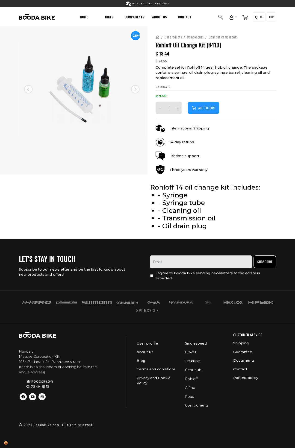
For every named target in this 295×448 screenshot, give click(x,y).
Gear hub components (223, 36)
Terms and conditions (156, 369)
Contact (184, 16)
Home (84, 16)
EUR (271, 17)
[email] (201, 261)
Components (134, 16)
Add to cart (203, 107)
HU (259, 17)
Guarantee (242, 352)
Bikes (109, 16)
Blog (141, 360)
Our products (173, 36)
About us (159, 16)
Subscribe (264, 261)
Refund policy (245, 377)
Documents (244, 360)
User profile (147, 343)
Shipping (241, 343)
